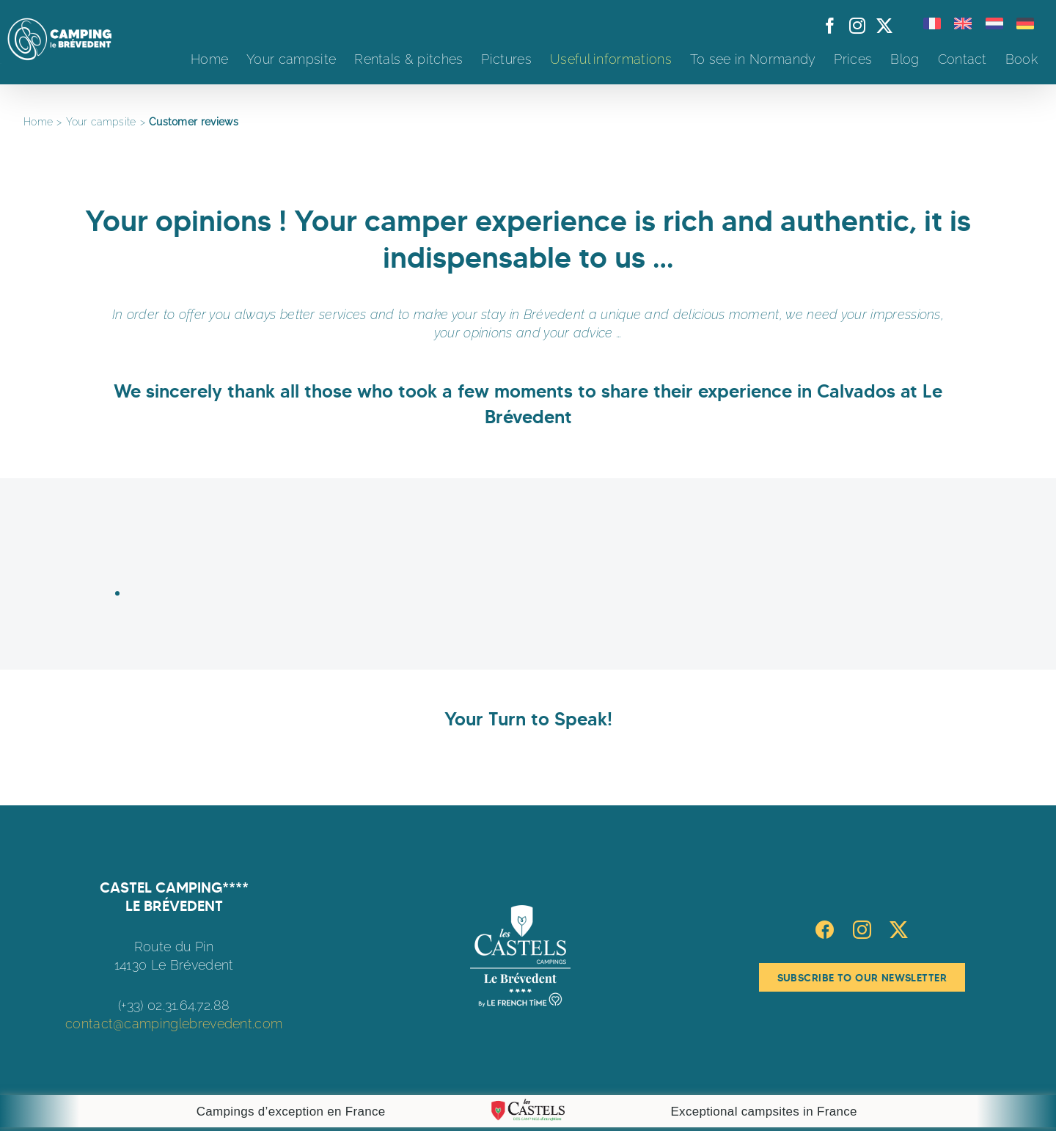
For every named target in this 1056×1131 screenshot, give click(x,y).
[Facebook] (824, 929)
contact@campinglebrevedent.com (173, 1023)
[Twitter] (899, 929)
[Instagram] (862, 929)
